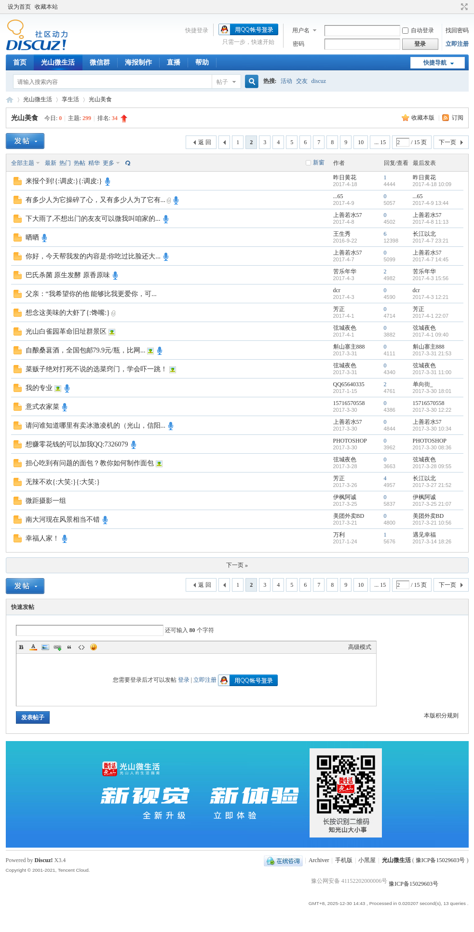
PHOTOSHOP (350, 440)
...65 (338, 196)
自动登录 (418, 30)
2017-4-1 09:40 (431, 335)
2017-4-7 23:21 (431, 240)
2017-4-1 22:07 (431, 316)
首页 (20, 62)
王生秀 (342, 233)
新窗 (319, 162)
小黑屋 (367, 860)
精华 (94, 163)
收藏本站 (46, 6)
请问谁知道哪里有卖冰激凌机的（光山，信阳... (96, 425)
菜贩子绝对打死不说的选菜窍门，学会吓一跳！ (96, 369)
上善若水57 (347, 215)
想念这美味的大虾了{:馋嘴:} (68, 312)
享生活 (70, 99)
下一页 (447, 142)
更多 (108, 163)
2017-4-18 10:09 (432, 184)
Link (57, 647)
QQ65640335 (349, 384)
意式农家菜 (42, 406)
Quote (69, 647)
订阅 (457, 117)
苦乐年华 (344, 271)
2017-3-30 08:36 (432, 447)
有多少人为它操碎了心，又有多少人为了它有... (96, 199)
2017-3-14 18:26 (432, 541)
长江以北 (424, 233)
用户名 (301, 30)
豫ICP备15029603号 (440, 860)
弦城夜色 (344, 327)
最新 (50, 163)
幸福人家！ (42, 538)
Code (81, 647)
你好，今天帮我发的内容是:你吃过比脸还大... (93, 256)
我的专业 (39, 388)
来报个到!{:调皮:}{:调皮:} (64, 181)
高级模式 (359, 647)
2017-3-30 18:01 (432, 391)
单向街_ (423, 384)
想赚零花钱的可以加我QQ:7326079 (77, 444)
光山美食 (100, 99)
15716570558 (349, 403)
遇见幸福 (424, 534)
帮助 (202, 62)
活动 (286, 81)
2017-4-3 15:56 (431, 278)
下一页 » (237, 565)
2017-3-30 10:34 (432, 429)
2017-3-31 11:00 (432, 372)
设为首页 (19, 6)
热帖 (79, 163)
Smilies (93, 647)
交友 (302, 81)
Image (45, 647)
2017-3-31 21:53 (432, 353)
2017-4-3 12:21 (431, 297)
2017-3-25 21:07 (432, 504)
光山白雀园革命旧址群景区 (66, 331)
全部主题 (22, 163)
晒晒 (32, 237)
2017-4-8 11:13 (431, 222)
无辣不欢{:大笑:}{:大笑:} (63, 482)
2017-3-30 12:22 (432, 410)
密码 (298, 44)
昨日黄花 (344, 177)
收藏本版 (423, 117)
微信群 (100, 62)
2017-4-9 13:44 (431, 203)
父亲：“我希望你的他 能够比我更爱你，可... (91, 293)
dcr (336, 290)
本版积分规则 (441, 715)
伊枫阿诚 (344, 497)
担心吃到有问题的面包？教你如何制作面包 (90, 463)
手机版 (343, 860)
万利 (339, 534)
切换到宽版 (463, 6)
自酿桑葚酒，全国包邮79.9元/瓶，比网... (86, 350)
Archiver (319, 860)
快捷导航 (435, 62)
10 (361, 142)
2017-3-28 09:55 (432, 466)
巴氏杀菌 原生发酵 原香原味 (68, 275)
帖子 (222, 82)
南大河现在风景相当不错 (63, 519)
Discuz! (44, 860)
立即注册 (457, 44)
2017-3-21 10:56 (432, 523)
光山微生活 (58, 62)
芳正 (339, 309)
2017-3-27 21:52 (432, 485)
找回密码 (457, 30)
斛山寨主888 (349, 346)
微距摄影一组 (46, 500)
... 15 (380, 142)
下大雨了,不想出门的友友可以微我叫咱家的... (93, 218)
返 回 (204, 142)
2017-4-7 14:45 (431, 259)
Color (33, 647)
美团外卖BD (349, 516)
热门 (65, 163)
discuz (318, 81)
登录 (184, 679)
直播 (173, 62)
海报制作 (138, 62)
